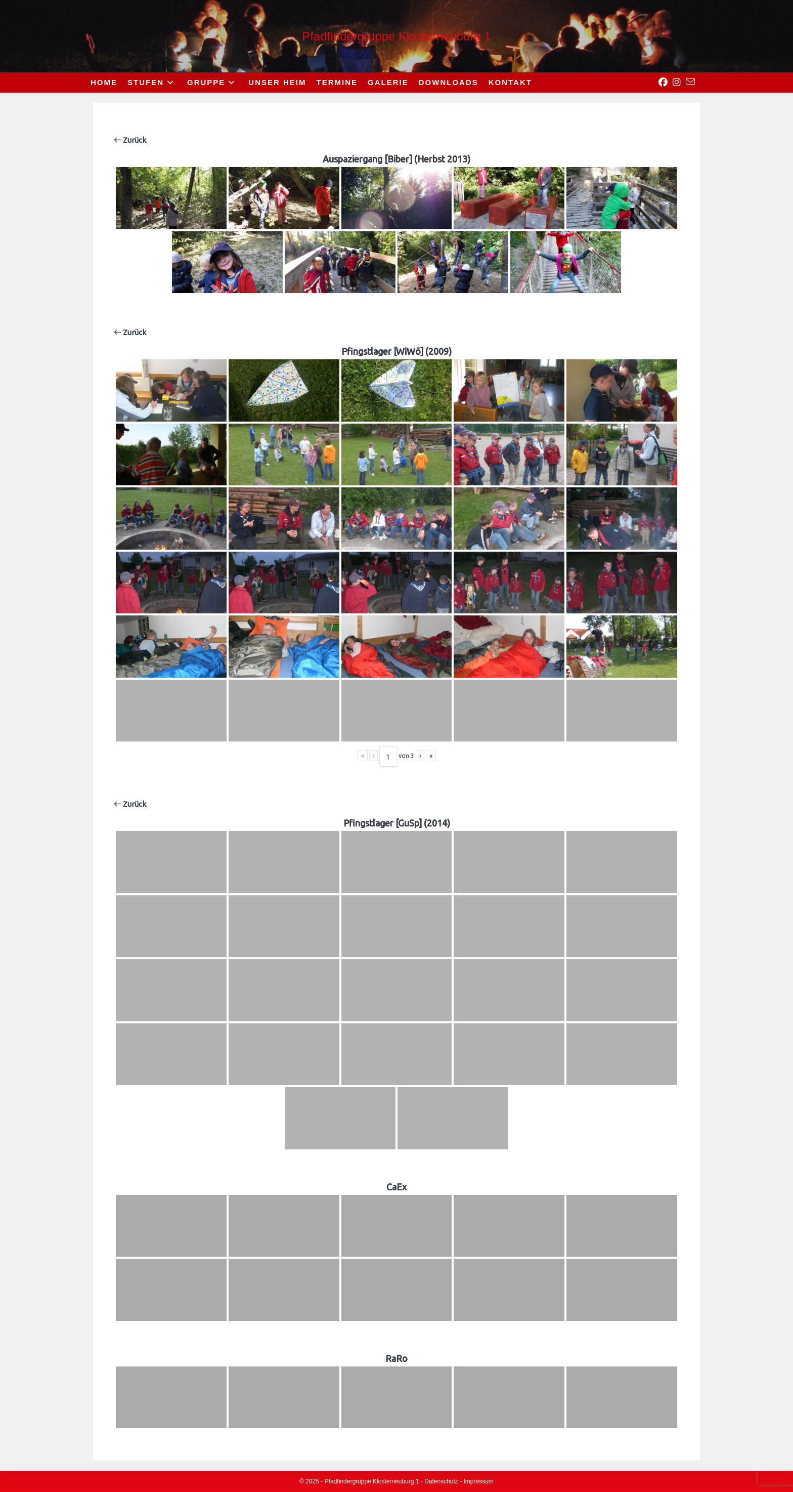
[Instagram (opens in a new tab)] (677, 82)
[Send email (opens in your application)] (690, 82)
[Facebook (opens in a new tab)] (663, 82)
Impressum (479, 1481)
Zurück (130, 140)
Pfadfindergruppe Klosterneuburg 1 (396, 36)
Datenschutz (441, 1481)
